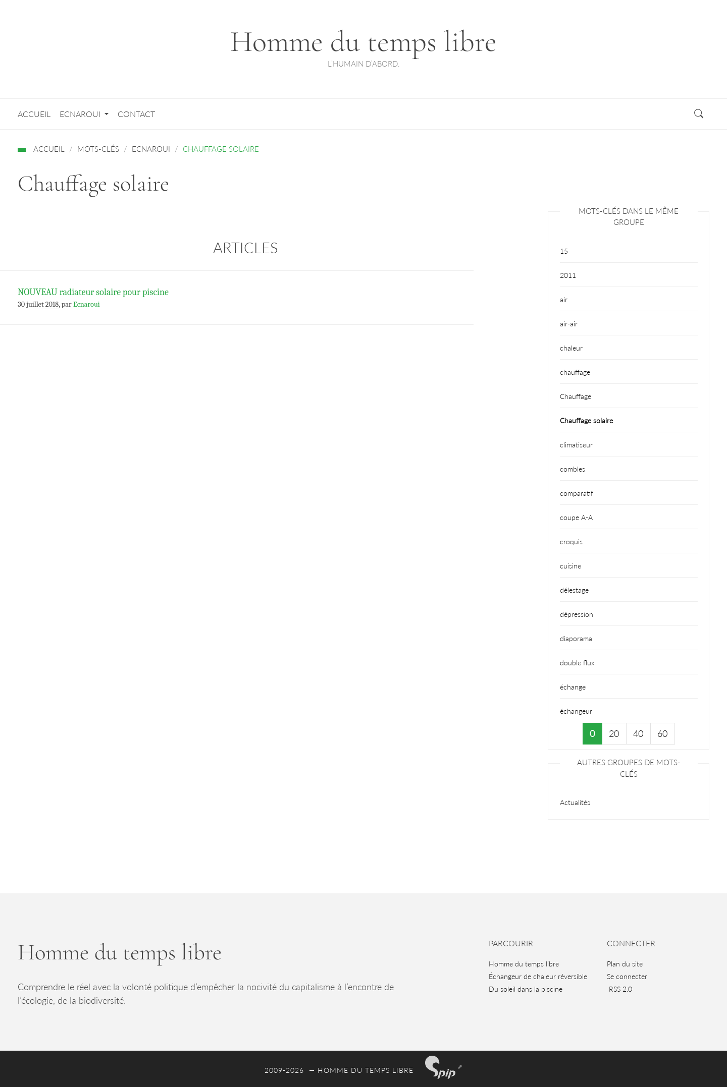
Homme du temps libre (524, 963)
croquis (571, 541)
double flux (577, 662)
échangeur (576, 711)
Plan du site (625, 963)
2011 (568, 275)
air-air (569, 323)
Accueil (34, 114)
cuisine (570, 565)
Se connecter (627, 976)
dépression (576, 614)
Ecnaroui (81, 114)
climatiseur (576, 444)
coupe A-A (576, 517)
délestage (574, 590)
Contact (136, 114)
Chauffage (575, 396)
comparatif (576, 493)
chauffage (575, 372)
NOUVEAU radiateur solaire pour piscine (93, 292)
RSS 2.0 (619, 989)
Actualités (575, 802)
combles (572, 469)
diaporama (576, 638)
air (563, 299)
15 (564, 251)
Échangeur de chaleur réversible (538, 976)
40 (638, 733)
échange (573, 686)
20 (614, 733)
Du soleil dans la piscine (525, 989)
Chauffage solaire (586, 420)
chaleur (571, 348)
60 (662, 733)
